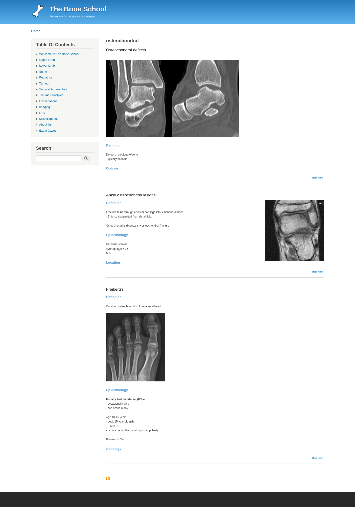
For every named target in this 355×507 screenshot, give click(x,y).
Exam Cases (47, 130)
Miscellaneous (48, 118)
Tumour (44, 83)
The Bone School (77, 9)
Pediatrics (46, 77)
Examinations (48, 101)
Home (35, 31)
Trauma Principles (51, 95)
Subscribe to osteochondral (108, 479)
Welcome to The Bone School (59, 54)
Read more (317, 178)
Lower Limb (47, 65)
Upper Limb (47, 60)
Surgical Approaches (53, 89)
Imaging (44, 107)
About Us (45, 124)
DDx (42, 113)
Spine (43, 71)
